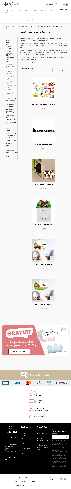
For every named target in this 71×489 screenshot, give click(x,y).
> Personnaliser (25, 448)
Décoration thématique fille (10, 66)
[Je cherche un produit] (35, 20)
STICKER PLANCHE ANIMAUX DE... (43, 104)
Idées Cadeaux (9, 129)
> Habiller (23, 436)
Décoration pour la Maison (10, 46)
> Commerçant (25, 456)
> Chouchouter (25, 438)
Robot (9, 83)
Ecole (8, 138)
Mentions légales (24, 477)
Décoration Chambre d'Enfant (10, 53)
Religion (9, 148)
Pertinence (59, 70)
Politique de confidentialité (24, 485)
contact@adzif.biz (11, 438)
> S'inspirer (23, 451)
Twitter (61, 479)
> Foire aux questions (43, 433)
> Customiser (24, 446)
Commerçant (11, 140)
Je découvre (17, 351)
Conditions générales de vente (24, 481)
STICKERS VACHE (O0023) (44, 184)
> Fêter (22, 453)
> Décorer (23, 443)
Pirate (8, 78)
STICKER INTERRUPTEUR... (44, 224)
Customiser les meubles (10, 105)
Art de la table (9, 144)
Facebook (57, 479)
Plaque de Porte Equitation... (44, 304)
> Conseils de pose (43, 440)
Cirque (9, 89)
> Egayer (23, 441)
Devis (51, 10)
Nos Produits (12, 10)
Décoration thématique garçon (10, 71)
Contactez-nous (12, 13)
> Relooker (23, 433)
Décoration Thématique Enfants (10, 59)
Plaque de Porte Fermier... (44, 264)
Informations (26, 10)
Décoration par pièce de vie (10, 100)
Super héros (10, 76)
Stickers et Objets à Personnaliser (11, 111)
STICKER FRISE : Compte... (44, 144)
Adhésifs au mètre (10, 41)
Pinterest (65, 479)
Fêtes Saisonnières (10, 134)
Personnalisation (40, 10)
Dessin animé (10, 92)
